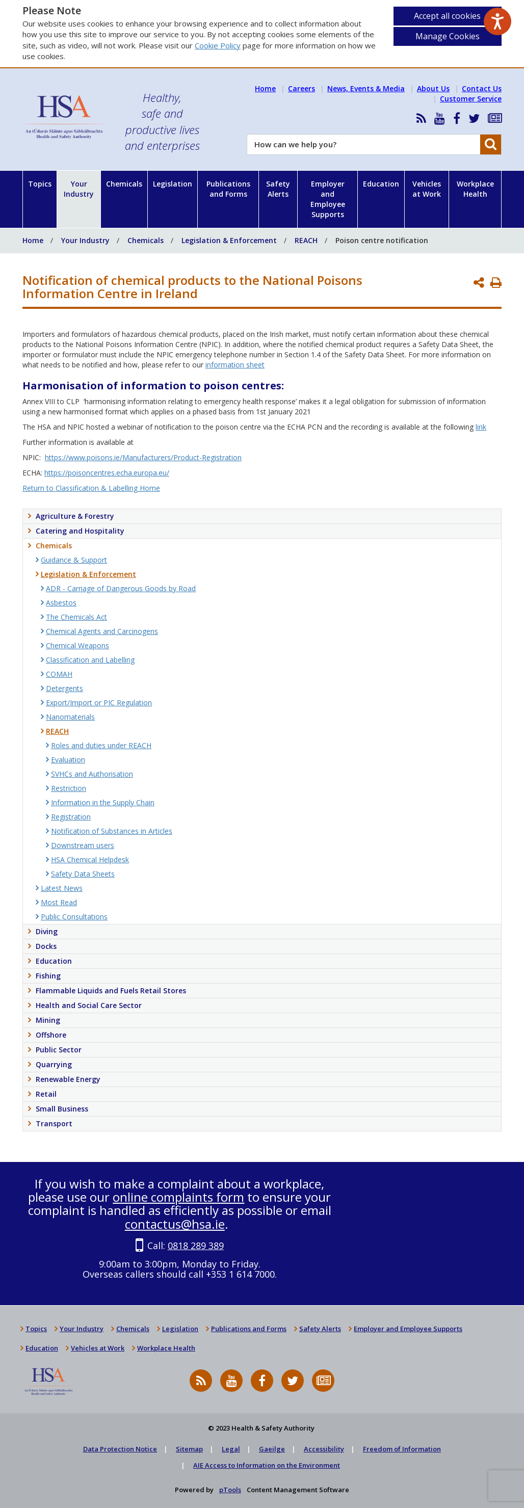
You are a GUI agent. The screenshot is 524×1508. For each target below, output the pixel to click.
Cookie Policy (218, 45)
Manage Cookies (447, 36)
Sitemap (189, 1448)
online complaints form (178, 1196)
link (481, 427)
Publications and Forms (228, 189)
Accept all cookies (447, 15)
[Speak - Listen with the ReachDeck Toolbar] (497, 21)
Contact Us (482, 88)
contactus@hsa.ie (175, 1223)
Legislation (172, 184)
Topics (39, 184)
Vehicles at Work (426, 189)
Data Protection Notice (120, 1448)
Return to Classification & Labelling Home (91, 488)
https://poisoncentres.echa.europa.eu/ (106, 473)
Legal (231, 1448)
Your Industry (79, 189)
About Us (433, 88)
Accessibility (324, 1448)
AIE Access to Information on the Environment (266, 1465)
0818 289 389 (196, 1245)
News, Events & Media (366, 88)
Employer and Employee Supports (327, 199)
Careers (301, 88)
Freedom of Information (402, 1448)
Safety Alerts (278, 189)
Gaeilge (272, 1448)
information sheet (235, 364)
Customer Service (471, 98)
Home (265, 88)
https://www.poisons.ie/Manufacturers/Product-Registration (143, 457)
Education (381, 184)
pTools (230, 1489)
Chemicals (124, 184)
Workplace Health (475, 189)
